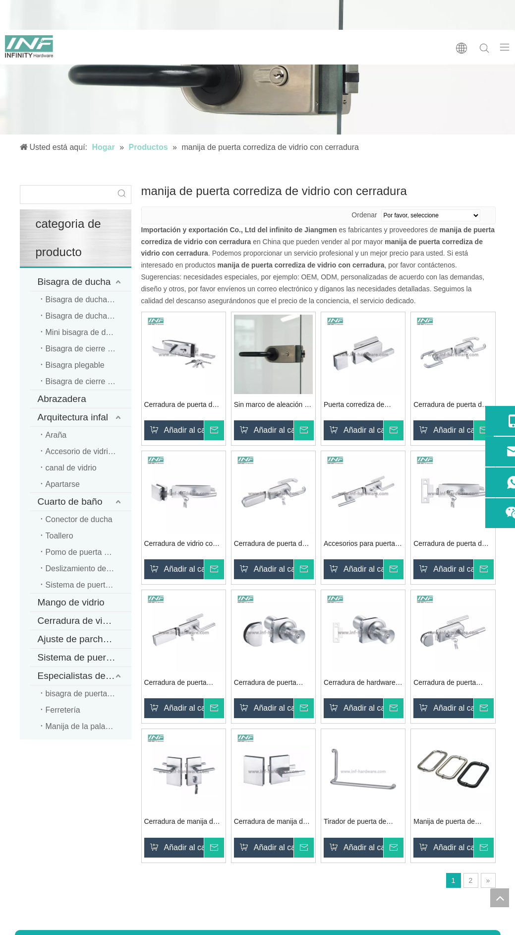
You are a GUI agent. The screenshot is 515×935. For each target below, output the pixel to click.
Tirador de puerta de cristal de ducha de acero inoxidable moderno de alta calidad (362, 822)
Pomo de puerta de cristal (88, 552)
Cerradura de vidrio (78, 620)
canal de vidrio (71, 468)
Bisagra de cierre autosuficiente (88, 381)
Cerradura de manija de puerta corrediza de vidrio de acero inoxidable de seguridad (273, 822)
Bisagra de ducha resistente (88, 316)
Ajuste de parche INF (82, 639)
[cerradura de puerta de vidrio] (257, 67)
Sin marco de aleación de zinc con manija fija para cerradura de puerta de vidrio (273, 406)
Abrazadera (62, 399)
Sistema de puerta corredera (84, 657)
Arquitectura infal (73, 417)
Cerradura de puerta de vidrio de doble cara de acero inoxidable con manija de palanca (449, 406)
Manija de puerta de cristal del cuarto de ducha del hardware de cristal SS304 (448, 822)
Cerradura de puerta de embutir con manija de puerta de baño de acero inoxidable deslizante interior (272, 544)
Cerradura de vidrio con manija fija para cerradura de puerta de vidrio (183, 544)
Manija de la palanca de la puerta (88, 726)
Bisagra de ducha (74, 281)
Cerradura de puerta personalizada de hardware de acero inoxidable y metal (175, 683)
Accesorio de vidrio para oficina (88, 451)
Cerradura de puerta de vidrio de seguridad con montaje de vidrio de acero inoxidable (180, 406)
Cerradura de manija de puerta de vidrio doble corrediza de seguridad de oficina (180, 822)
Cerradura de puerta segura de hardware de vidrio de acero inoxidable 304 (273, 683)
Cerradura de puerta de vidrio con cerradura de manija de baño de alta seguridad (449, 544)
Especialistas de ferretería (84, 675)
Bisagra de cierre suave (87, 348)
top (499, 897)
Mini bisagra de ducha (84, 332)
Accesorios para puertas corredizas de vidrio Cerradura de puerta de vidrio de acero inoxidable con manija (363, 544)
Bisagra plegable (75, 365)
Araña (56, 435)
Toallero (59, 536)
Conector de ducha (79, 519)
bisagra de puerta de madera (88, 693)
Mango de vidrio (71, 602)
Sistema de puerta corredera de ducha (88, 585)
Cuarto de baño (70, 501)
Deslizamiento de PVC (85, 568)
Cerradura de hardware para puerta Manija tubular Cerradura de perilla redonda (360, 683)
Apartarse (63, 484)
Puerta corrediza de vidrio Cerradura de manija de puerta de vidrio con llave (354, 406)
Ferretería (63, 710)
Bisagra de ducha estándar (88, 299)
